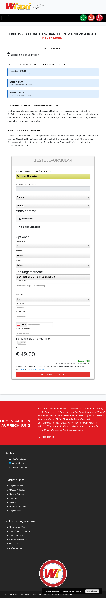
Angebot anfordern (46, 436)
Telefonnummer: (23, 320)
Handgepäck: (21, 261)
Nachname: (20, 312)
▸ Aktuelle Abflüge (15, 494)
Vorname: (20, 303)
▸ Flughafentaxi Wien (16, 535)
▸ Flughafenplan (14, 510)
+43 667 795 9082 (19, 467)
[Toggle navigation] (5, 17)
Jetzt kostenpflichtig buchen (53, 374)
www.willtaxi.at (18, 463)
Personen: (20, 241)
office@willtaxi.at (18, 459)
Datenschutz (66, 594)
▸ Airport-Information (16, 506)
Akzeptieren (92, 591)
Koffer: (19, 251)
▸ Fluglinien (12, 498)
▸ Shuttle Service (14, 548)
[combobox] (21, 324)
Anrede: (19, 295)
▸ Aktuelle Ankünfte (16, 490)
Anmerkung (21, 281)
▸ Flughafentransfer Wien (18, 531)
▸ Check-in (12, 502)
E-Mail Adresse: (23, 328)
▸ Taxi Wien (12, 543)
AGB (57, 594)
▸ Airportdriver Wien (16, 527)
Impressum (48, 594)
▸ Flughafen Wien (15, 486)
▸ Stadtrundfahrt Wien (17, 539)
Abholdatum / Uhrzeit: (26, 184)
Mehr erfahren (77, 591)
